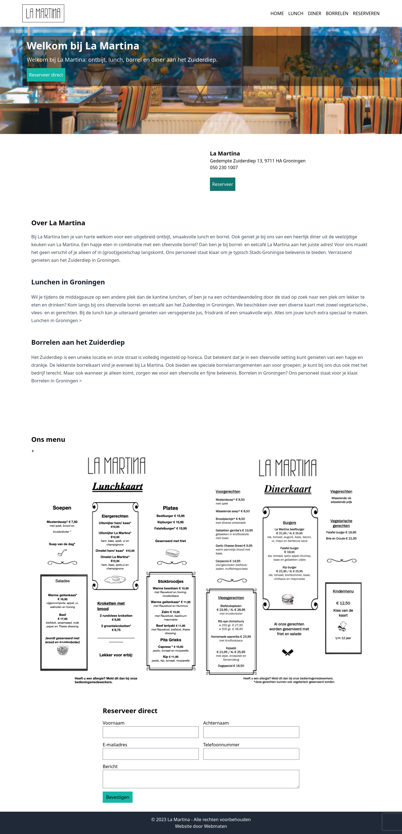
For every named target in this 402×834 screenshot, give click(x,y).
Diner (314, 13)
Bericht (110, 766)
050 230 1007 (224, 167)
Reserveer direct (46, 75)
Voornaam (114, 723)
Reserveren (366, 13)
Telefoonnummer (221, 745)
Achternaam (216, 723)
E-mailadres (115, 745)
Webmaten (215, 826)
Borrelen (337, 13)
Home (277, 13)
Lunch (295, 13)
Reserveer (222, 184)
